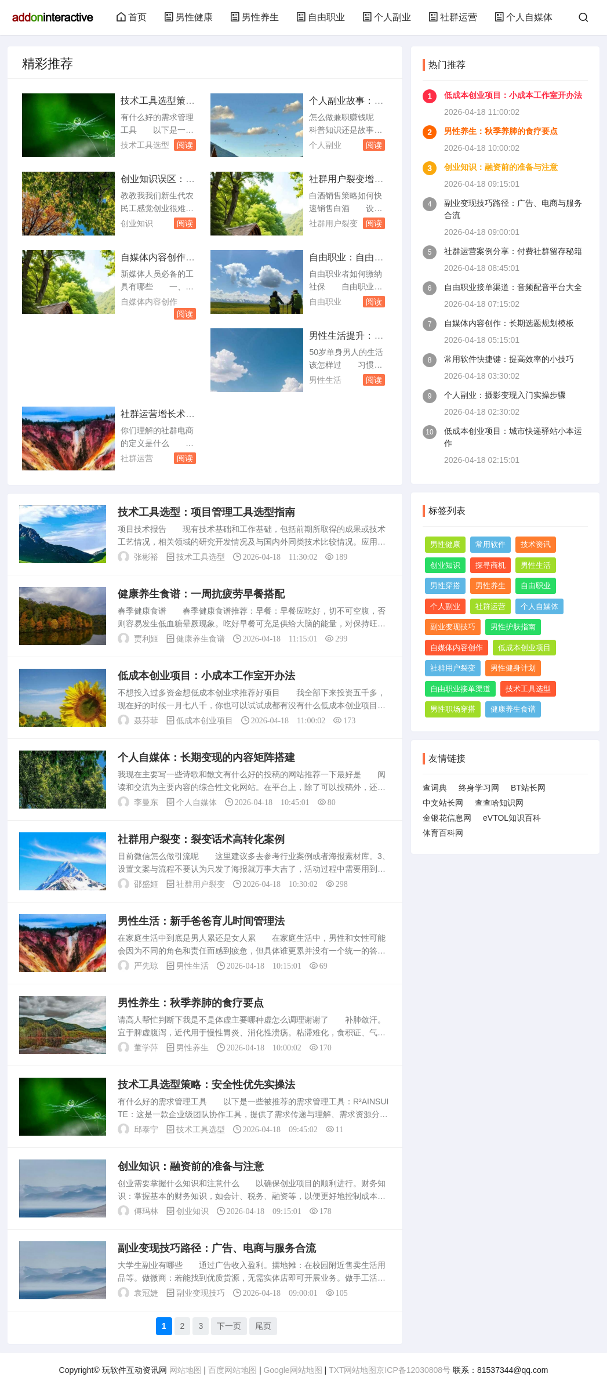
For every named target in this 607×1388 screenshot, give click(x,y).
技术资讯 (536, 544)
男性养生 (254, 17)
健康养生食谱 (200, 639)
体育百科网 (443, 833)
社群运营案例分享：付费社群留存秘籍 (513, 251)
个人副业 (386, 17)
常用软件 (490, 544)
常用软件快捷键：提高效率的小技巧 (509, 359)
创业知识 (137, 223)
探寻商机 (490, 565)
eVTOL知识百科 (512, 817)
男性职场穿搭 (452, 709)
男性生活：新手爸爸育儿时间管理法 (201, 921)
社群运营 (452, 17)
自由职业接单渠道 (460, 688)
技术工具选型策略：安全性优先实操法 (206, 1084)
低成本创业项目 (204, 720)
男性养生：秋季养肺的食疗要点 (191, 1003)
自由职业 (320, 17)
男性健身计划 (513, 668)
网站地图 (185, 1370)
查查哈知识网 (499, 802)
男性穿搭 (445, 585)
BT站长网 (528, 787)
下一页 (229, 1326)
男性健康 (188, 17)
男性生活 (325, 380)
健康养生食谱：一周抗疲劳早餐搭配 (201, 594)
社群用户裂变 (333, 223)
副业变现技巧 (200, 1293)
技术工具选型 (145, 145)
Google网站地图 (292, 1370)
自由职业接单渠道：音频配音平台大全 (513, 287)
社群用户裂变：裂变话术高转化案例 (201, 839)
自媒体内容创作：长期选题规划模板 (509, 323)
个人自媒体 (524, 17)
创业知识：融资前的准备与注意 (191, 1166)
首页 (132, 17)
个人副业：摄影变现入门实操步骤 (505, 395)
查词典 (435, 787)
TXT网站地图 (352, 1370)
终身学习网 (479, 787)
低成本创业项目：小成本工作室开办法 (206, 676)
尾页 (263, 1326)
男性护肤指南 (513, 626)
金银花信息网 (447, 817)
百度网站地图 (232, 1370)
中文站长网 (443, 802)
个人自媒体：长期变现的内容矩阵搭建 (206, 757)
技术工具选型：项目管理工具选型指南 (206, 512)
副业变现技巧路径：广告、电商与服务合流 (217, 1248)
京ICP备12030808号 (413, 1370)
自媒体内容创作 (149, 301)
